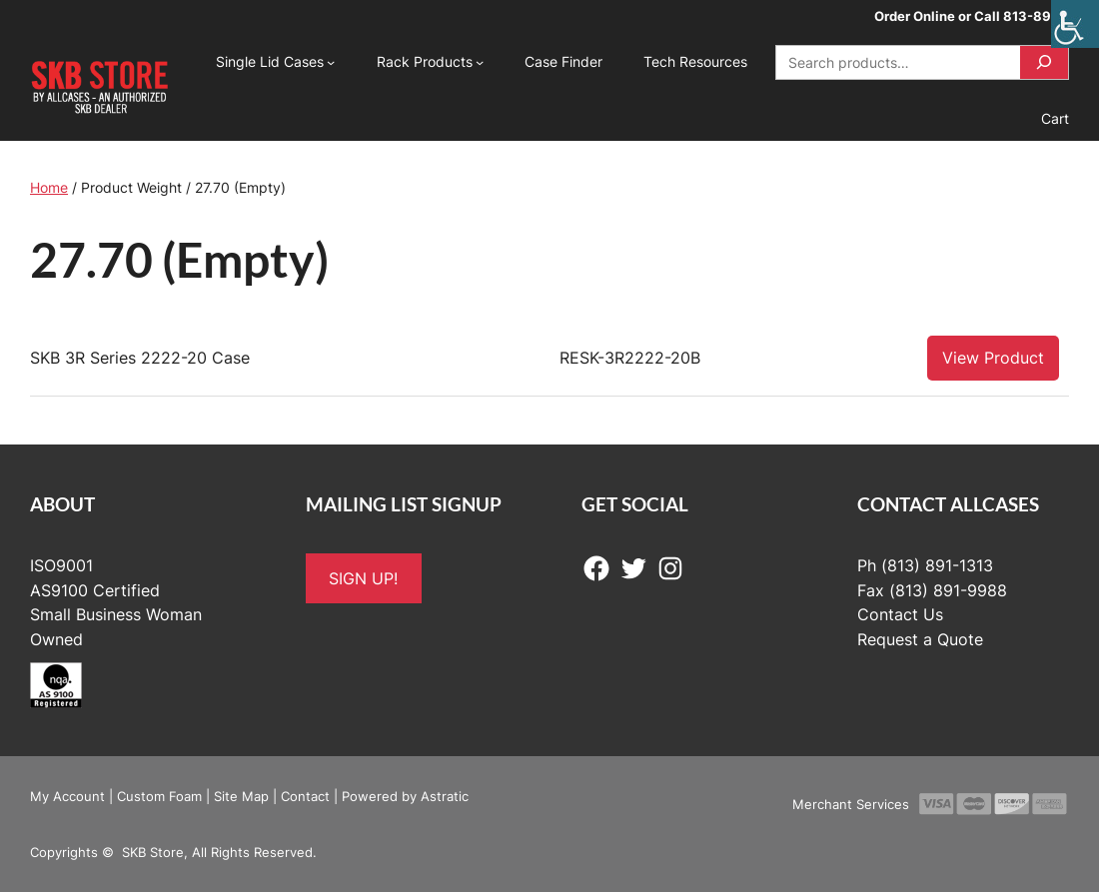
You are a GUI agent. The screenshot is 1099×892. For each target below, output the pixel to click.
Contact (305, 796)
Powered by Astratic (405, 796)
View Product (993, 358)
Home (49, 187)
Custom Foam (159, 796)
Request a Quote (920, 639)
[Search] (1044, 62)
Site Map (241, 796)
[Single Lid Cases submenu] (331, 62)
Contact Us (900, 614)
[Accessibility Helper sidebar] (1075, 24)
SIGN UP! (363, 578)
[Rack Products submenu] (480, 62)
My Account (67, 796)
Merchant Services (850, 804)
